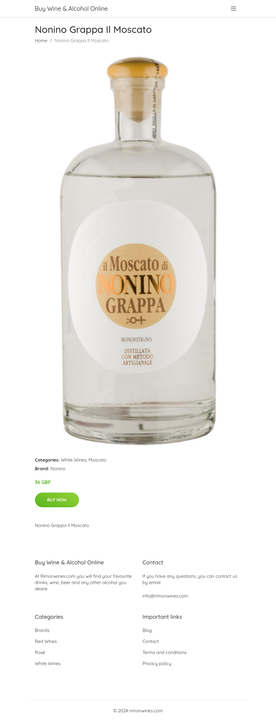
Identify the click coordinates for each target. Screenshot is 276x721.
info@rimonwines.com (165, 596)
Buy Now (57, 499)
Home (41, 40)
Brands (42, 630)
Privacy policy (157, 663)
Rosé (40, 652)
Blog (147, 630)
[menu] (234, 8)
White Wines (73, 460)
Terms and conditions (165, 652)
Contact (151, 641)
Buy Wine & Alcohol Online (71, 8)
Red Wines (46, 641)
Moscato (97, 460)
